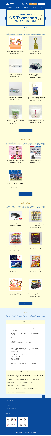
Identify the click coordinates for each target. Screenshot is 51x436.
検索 (41, 7)
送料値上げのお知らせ (20, 393)
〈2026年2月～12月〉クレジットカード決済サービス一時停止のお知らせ (30, 377)
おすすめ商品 (33, 7)
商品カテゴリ (10, 7)
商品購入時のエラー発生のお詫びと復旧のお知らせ (27, 390)
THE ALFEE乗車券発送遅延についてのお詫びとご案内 (27, 380)
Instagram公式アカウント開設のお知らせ (24, 373)
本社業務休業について (20, 387)
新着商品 (17, 7)
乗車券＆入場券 (25, 7)
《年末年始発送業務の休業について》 (24, 383)
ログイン (41, 3)
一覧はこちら (25, 131)
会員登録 (33, 3)
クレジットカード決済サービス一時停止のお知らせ (27, 323)
